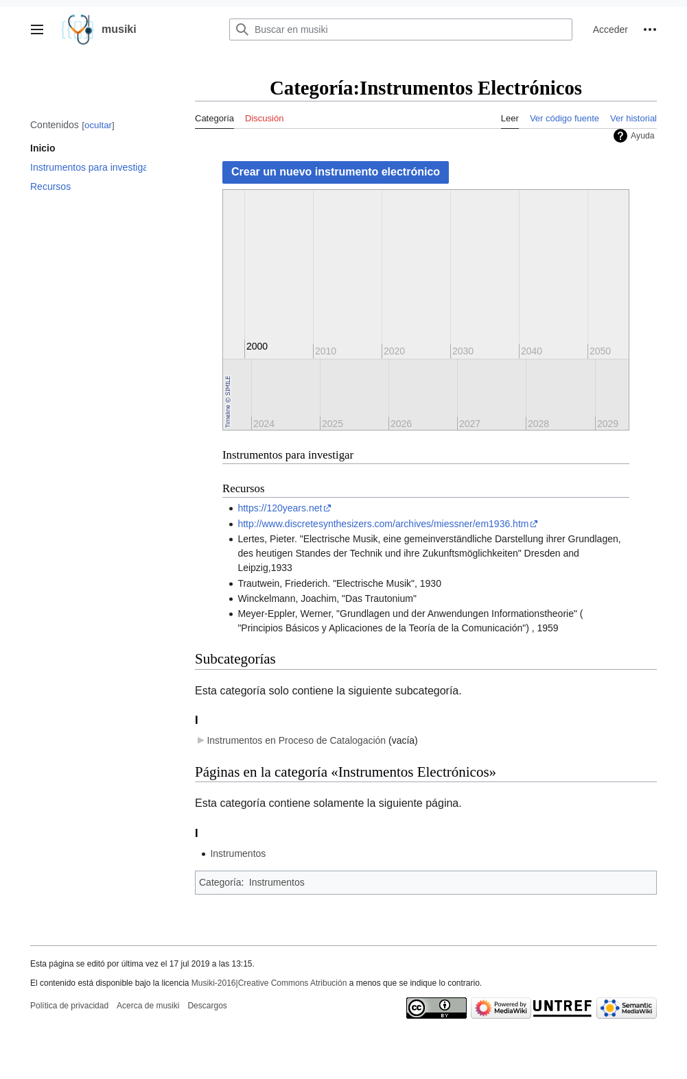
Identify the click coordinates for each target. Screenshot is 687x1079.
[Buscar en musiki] (400, 29)
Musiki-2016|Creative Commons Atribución (269, 983)
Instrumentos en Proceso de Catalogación (296, 740)
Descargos (206, 1005)
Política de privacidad (69, 1005)
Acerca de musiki (148, 1005)
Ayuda (643, 136)
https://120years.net (279, 507)
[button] (37, 29)
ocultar (98, 125)
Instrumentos (238, 853)
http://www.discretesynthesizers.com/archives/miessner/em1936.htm (382, 523)
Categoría (220, 882)
